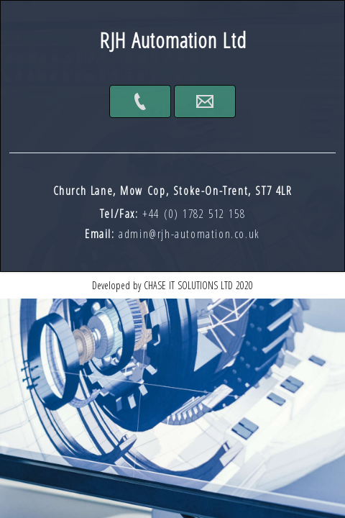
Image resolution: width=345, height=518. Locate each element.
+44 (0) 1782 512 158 (193, 214)
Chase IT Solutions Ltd (188, 285)
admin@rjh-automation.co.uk (189, 234)
